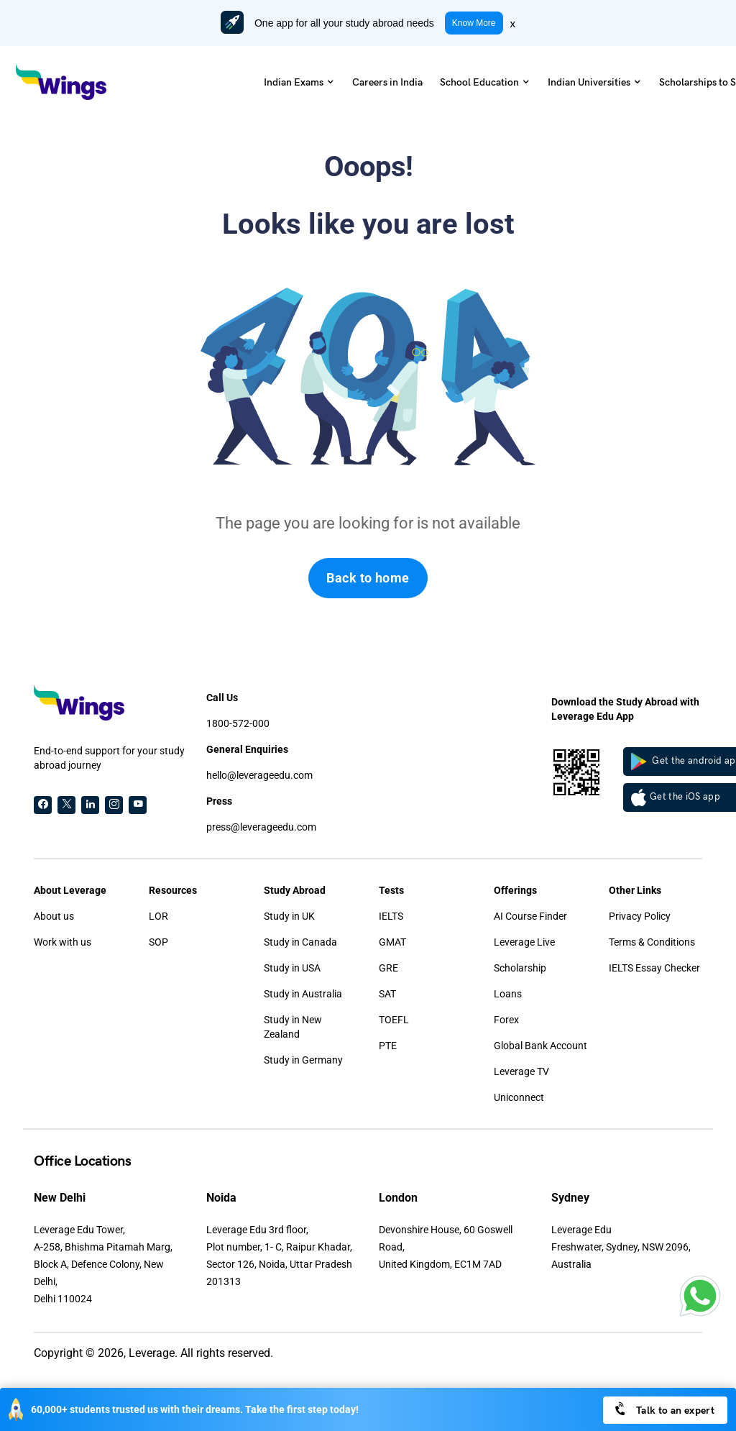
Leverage (152, 1353)
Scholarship (520, 968)
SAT (387, 994)
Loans (508, 994)
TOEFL (394, 1019)
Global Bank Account (540, 1045)
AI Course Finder (530, 916)
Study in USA (292, 968)
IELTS (391, 916)
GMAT (392, 942)
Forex (506, 1019)
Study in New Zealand (293, 1027)
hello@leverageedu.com (259, 775)
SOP (158, 942)
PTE (388, 1045)
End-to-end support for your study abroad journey (109, 758)
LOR (158, 916)
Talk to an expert (663, 1409)
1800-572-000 (238, 723)
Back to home (367, 577)
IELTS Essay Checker (654, 968)
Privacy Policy (640, 916)
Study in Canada (300, 942)
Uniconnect (519, 1097)
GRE (388, 968)
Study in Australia (303, 994)
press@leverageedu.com (261, 827)
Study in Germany (303, 1060)
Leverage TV (521, 1071)
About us (54, 916)
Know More (474, 23)
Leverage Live (524, 942)
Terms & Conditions (652, 942)
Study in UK (289, 916)
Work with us (62, 942)
